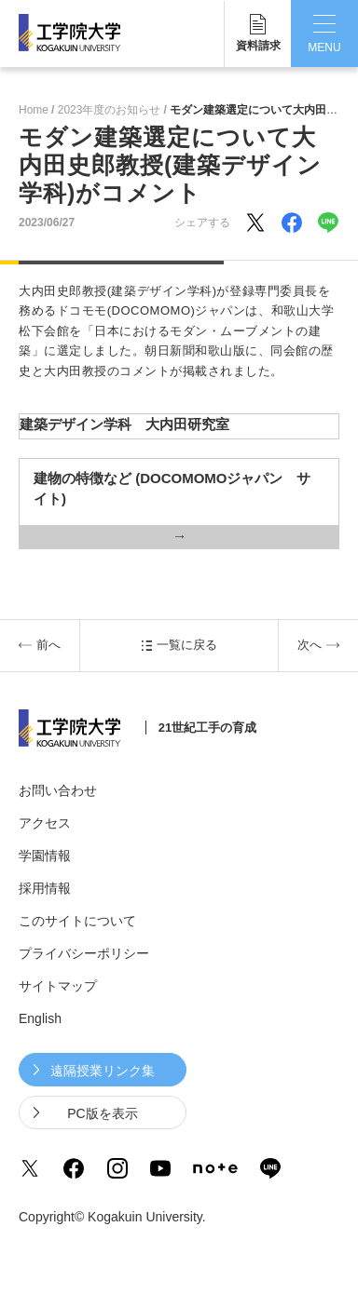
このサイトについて (77, 920)
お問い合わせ (58, 790)
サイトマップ (58, 985)
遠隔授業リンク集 (102, 1070)
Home (33, 109)
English (40, 1018)
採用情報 (45, 888)
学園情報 (45, 855)
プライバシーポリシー (84, 953)
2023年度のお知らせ (109, 109)
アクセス (45, 822)
